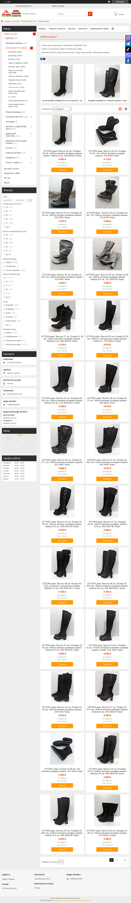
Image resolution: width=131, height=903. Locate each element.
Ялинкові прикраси (13, 112)
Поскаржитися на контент (62, 900)
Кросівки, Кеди (14, 67)
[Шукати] (90, 14)
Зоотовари (10, 122)
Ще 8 (8, 227)
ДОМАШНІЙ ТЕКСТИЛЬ (11, 135)
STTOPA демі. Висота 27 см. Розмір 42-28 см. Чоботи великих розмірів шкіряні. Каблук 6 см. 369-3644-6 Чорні (62, 338)
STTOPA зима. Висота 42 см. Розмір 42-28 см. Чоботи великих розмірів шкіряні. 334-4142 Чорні (62, 709)
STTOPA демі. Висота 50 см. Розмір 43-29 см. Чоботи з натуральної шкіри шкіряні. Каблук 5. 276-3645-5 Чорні (107, 338)
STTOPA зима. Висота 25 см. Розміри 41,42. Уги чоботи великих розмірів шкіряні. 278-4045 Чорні (107, 153)
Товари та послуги (12, 21)
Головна (42, 29)
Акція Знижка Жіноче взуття (16, 105)
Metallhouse (10, 158)
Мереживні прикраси (14, 43)
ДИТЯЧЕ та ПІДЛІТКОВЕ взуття (16, 128)
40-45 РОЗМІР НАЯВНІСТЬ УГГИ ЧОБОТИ (60, 101)
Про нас (72, 29)
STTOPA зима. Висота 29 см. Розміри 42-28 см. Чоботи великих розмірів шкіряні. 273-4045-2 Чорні (107, 833)
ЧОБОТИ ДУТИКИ (13, 153)
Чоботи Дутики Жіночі (16, 101)
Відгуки (7, 183)
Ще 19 (8, 254)
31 (125, 860)
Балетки (11, 59)
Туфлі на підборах (15, 63)
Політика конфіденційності (82, 900)
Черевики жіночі (14, 80)
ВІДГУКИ (9, 38)
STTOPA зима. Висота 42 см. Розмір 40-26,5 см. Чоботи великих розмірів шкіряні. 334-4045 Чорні (107, 462)
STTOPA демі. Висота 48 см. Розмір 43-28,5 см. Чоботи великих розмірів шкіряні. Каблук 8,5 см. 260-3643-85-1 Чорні (107, 586)
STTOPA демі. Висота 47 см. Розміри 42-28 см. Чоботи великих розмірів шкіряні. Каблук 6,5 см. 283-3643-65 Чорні (62, 647)
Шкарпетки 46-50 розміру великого (16, 142)
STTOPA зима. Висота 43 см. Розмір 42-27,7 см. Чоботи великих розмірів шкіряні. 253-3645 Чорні (62, 462)
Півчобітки (12, 84)
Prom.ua (77, 898)
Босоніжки (12, 52)
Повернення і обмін (99, 29)
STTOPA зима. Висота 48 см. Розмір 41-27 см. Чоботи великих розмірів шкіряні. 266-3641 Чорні (107, 400)
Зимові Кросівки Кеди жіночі (16, 92)
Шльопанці (12, 56)
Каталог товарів (12, 163)
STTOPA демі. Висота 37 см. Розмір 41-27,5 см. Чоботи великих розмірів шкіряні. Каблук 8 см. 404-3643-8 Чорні (107, 709)
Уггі (9, 97)
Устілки (9, 148)
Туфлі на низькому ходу (15, 71)
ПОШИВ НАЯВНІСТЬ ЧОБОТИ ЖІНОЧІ (105, 101)
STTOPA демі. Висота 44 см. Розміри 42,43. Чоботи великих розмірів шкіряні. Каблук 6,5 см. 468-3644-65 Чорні (107, 771)
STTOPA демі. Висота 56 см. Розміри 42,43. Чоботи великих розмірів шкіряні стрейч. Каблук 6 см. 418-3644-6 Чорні (62, 153)
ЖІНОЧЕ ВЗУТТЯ (28, 21)
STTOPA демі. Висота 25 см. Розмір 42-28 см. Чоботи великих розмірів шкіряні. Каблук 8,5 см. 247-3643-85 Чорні (107, 277)
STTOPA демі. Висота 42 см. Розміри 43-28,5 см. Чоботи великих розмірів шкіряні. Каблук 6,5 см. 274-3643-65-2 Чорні (62, 400)
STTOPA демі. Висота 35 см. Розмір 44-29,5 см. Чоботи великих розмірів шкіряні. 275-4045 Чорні (62, 277)
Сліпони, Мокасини (15, 76)
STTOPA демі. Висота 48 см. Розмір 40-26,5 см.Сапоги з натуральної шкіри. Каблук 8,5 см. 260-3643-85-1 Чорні (62, 586)
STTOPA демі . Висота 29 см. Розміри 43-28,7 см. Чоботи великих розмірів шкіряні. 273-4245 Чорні (107, 215)
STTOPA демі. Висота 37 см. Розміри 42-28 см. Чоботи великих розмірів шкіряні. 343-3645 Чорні (62, 215)
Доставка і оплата (11, 169)
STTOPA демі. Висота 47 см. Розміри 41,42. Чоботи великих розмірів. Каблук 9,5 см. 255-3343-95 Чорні (107, 524)
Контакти (82, 29)
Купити (63, 170)
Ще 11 (8, 325)
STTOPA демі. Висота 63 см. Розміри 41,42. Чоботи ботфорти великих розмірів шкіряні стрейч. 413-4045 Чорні (107, 647)
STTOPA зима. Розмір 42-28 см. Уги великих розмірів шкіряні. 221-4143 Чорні (62, 770)
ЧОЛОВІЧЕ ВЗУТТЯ (14, 117)
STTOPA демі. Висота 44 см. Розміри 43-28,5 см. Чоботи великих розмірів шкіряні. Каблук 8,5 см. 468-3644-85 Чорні (62, 833)
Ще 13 (8, 297)
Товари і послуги (57, 29)
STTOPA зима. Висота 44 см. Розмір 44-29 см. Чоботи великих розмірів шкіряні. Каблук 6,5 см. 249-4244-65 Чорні (62, 524)
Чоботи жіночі (13, 87)
